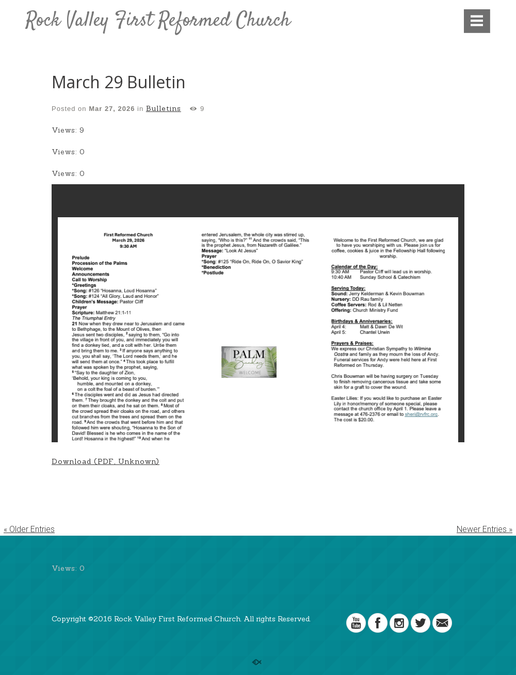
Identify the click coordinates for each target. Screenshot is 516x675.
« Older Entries (29, 529)
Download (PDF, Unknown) (105, 461)
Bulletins (163, 108)
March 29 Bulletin (119, 82)
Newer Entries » (484, 529)
